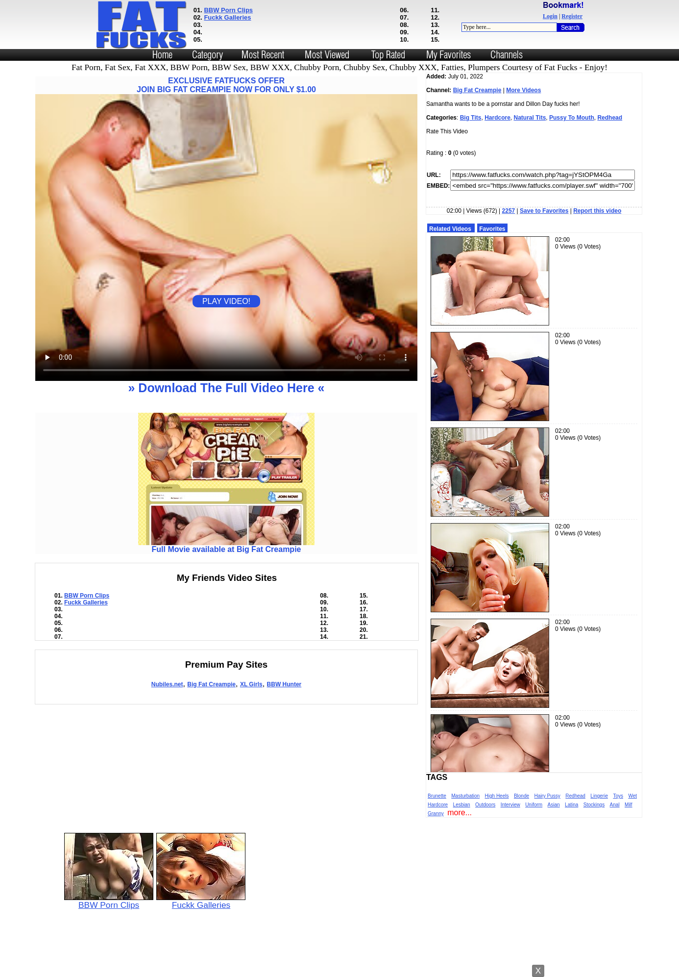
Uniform (533, 804)
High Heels (497, 796)
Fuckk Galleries (227, 17)
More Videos (523, 90)
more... (459, 812)
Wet (632, 796)
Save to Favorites (544, 210)
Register (571, 16)
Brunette (437, 796)
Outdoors (485, 804)
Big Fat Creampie (211, 684)
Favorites (492, 228)
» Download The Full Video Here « (226, 388)
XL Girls (251, 684)
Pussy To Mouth (571, 117)
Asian (554, 804)
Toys (618, 796)
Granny (436, 813)
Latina (571, 804)
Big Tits (471, 117)
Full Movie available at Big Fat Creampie (226, 545)
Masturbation (465, 796)
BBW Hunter (284, 684)
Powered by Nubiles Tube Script (339, 969)
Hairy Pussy (547, 796)
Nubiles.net (167, 684)
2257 (508, 210)
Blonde (521, 796)
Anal (615, 804)
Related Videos (450, 228)
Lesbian (461, 804)
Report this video (597, 210)
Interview (510, 804)
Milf (628, 804)
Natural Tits (530, 117)
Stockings (594, 804)
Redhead (609, 117)
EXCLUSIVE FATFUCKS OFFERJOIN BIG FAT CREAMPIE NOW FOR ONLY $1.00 (226, 85)
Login (550, 16)
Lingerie (599, 796)
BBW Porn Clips (228, 10)
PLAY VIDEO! (226, 301)
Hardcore (497, 117)
